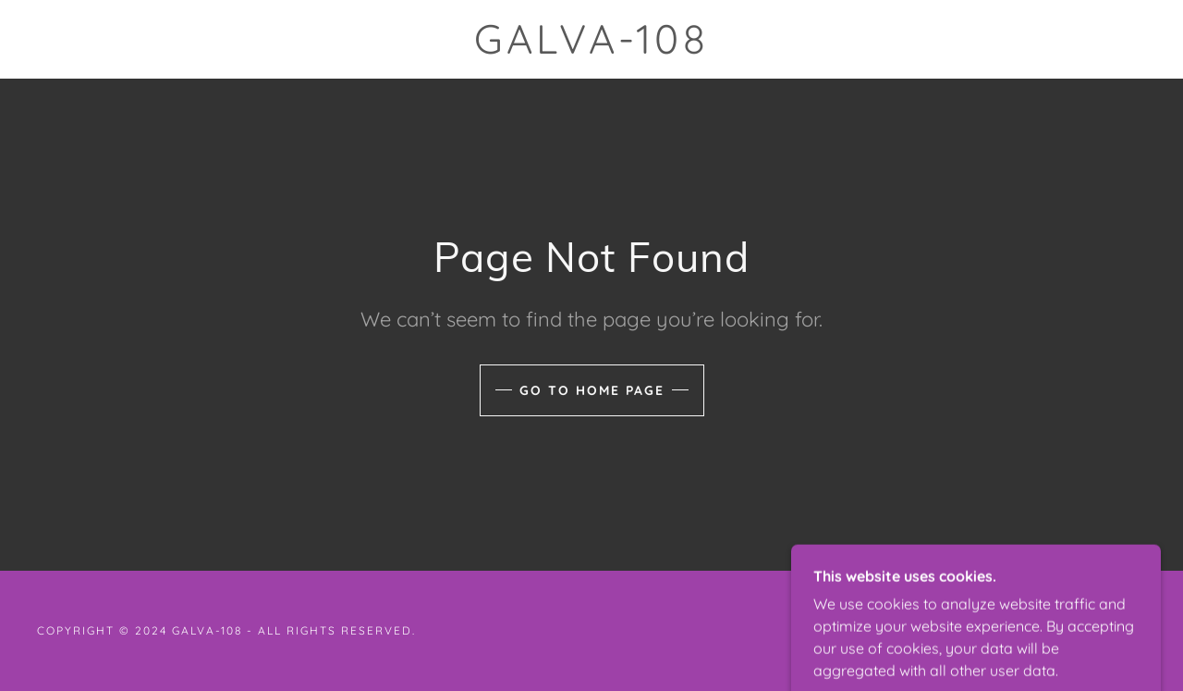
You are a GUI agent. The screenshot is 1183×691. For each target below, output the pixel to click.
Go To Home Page (592, 390)
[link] (591, 48)
